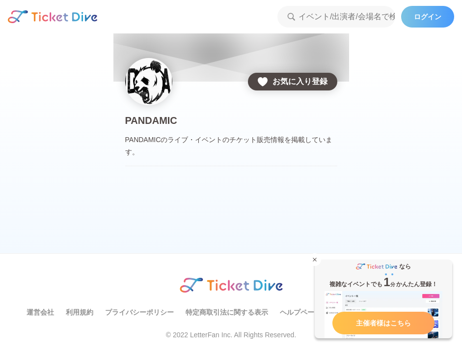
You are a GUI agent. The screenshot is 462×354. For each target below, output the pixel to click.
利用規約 (79, 312)
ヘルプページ (300, 312)
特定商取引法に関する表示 (227, 312)
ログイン (427, 17)
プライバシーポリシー (139, 312)
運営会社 (40, 312)
